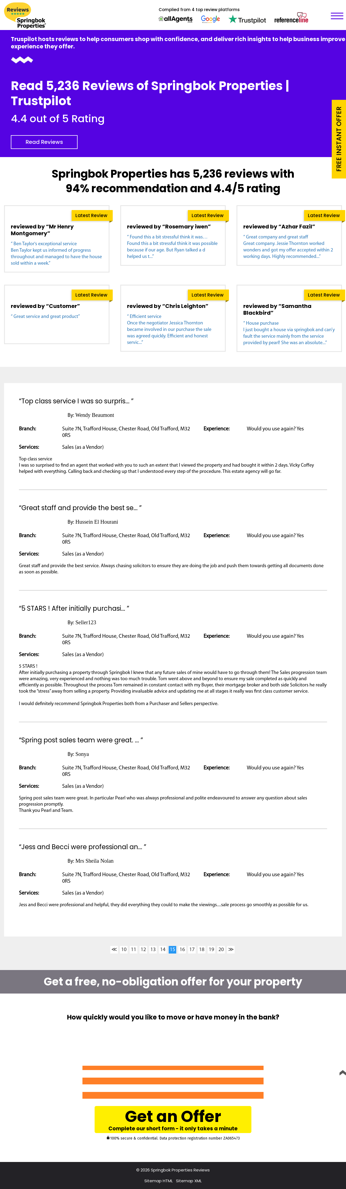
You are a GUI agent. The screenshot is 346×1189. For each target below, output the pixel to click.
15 (172, 949)
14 (162, 949)
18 (201, 949)
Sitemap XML (189, 1181)
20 (221, 949)
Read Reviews (44, 142)
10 (124, 949)
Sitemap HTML (158, 1181)
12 (143, 949)
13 (153, 949)
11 (133, 949)
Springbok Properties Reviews (180, 1170)
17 (192, 949)
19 (211, 949)
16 (182, 949)
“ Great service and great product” (45, 316)
